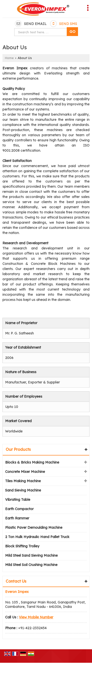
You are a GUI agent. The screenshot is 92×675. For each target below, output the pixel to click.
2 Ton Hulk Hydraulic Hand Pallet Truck (37, 537)
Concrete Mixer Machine (25, 471)
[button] (36, 617)
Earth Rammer (17, 518)
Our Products (18, 449)
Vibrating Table (17, 499)
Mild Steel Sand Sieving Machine (31, 555)
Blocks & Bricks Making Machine (32, 462)
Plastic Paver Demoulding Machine (33, 527)
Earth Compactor (19, 509)
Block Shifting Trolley (22, 546)
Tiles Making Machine (23, 481)
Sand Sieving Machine (23, 490)
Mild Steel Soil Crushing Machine (31, 565)
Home (9, 58)
